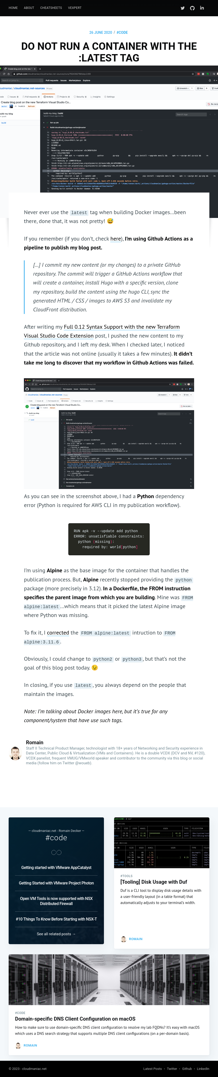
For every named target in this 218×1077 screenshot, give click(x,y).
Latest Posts (152, 1069)
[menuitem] (13, 8)
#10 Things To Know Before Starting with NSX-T (56, 914)
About (29, 8)
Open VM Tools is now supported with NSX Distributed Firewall (56, 897)
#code (122, 32)
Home (13, 8)
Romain (34, 742)
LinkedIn (203, 1069)
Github (187, 1069)
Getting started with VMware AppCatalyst (56, 863)
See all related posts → (56, 929)
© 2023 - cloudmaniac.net (27, 1069)
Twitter (172, 1069)
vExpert (75, 8)
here (115, 238)
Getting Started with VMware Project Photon (56, 878)
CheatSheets (51, 8)
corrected (58, 632)
